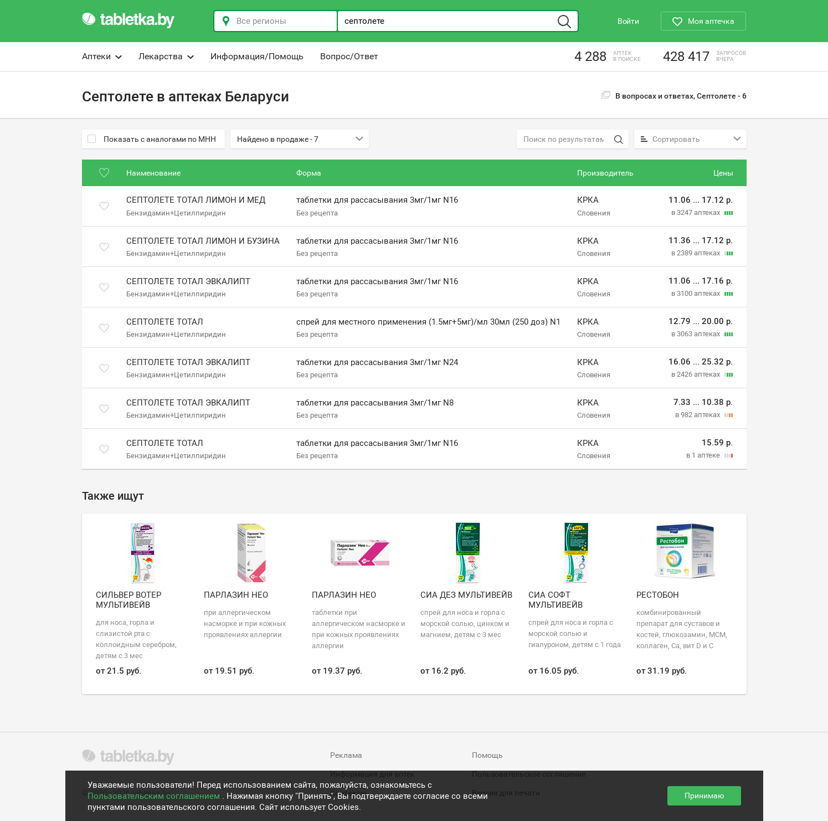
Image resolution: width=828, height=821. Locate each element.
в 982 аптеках (698, 414)
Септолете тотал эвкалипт (188, 281)
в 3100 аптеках (696, 293)
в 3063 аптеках (696, 334)
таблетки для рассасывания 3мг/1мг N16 (377, 201)
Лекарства (166, 56)
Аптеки (102, 56)
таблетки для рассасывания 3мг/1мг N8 (375, 403)
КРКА (588, 201)
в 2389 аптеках (696, 253)
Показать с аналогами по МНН (152, 139)
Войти (628, 21)
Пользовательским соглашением (155, 796)
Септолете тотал (164, 322)
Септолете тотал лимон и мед (195, 201)
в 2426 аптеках (696, 374)
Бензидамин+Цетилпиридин (176, 212)
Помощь (487, 755)
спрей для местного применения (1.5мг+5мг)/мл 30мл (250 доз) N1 (428, 322)
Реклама (346, 755)
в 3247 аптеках (696, 212)
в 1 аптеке (704, 455)
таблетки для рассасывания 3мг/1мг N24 (377, 362)
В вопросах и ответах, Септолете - (674, 96)
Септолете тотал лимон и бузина (203, 241)
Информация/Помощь (257, 56)
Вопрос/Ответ (349, 56)
